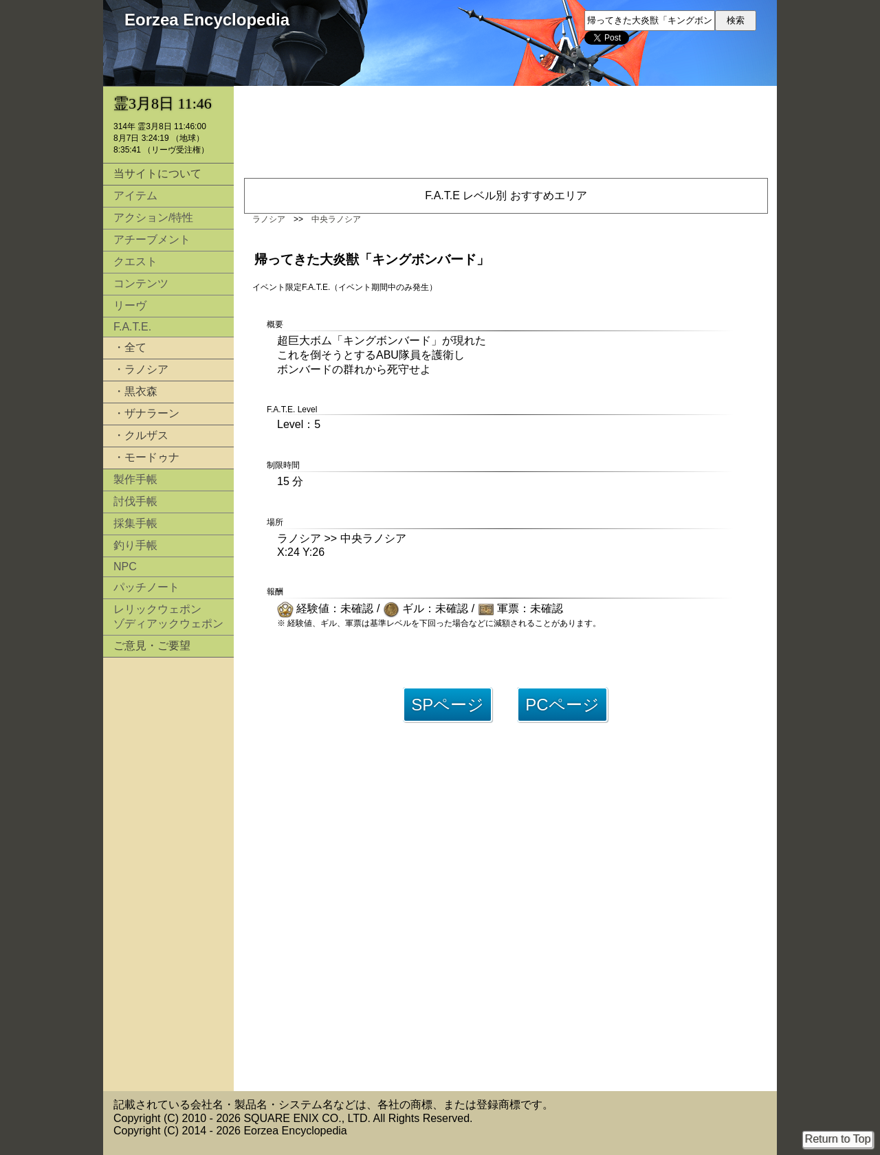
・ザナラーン (146, 413)
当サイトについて (157, 173)
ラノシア (268, 219)
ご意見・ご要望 (151, 645)
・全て (129, 347)
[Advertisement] (168, 874)
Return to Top (838, 1139)
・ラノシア (140, 369)
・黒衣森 (135, 391)
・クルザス (140, 435)
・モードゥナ (146, 457)
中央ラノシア (336, 219)
